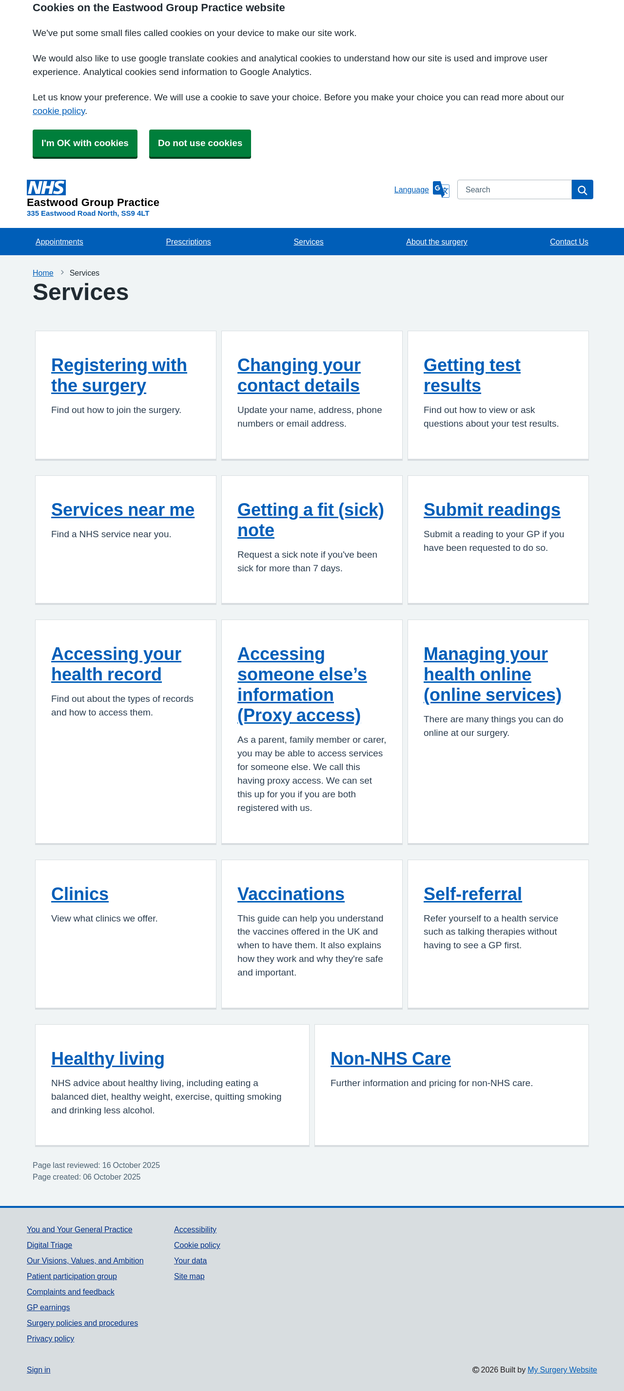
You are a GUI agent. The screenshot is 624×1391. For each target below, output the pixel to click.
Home (43, 273)
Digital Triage (49, 1245)
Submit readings (492, 509)
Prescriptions (188, 241)
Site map (189, 1276)
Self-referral (473, 893)
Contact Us (569, 241)
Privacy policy (50, 1338)
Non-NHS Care (391, 1058)
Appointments (59, 241)
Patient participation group (72, 1276)
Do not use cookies (200, 143)
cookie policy (59, 110)
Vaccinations (291, 893)
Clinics (80, 893)
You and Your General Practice (80, 1229)
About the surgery (436, 241)
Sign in (38, 1369)
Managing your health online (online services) (493, 674)
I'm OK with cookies (85, 143)
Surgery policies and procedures (82, 1323)
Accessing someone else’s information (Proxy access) (302, 684)
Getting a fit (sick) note (310, 520)
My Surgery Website (562, 1369)
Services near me (123, 509)
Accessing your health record (116, 664)
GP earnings (48, 1307)
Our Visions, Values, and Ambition (85, 1260)
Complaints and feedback (71, 1292)
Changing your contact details (299, 375)
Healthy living (108, 1058)
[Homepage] (208, 194)
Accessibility (195, 1229)
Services (308, 241)
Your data (190, 1260)
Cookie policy (197, 1245)
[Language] (421, 189)
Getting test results (472, 375)
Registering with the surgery (119, 375)
